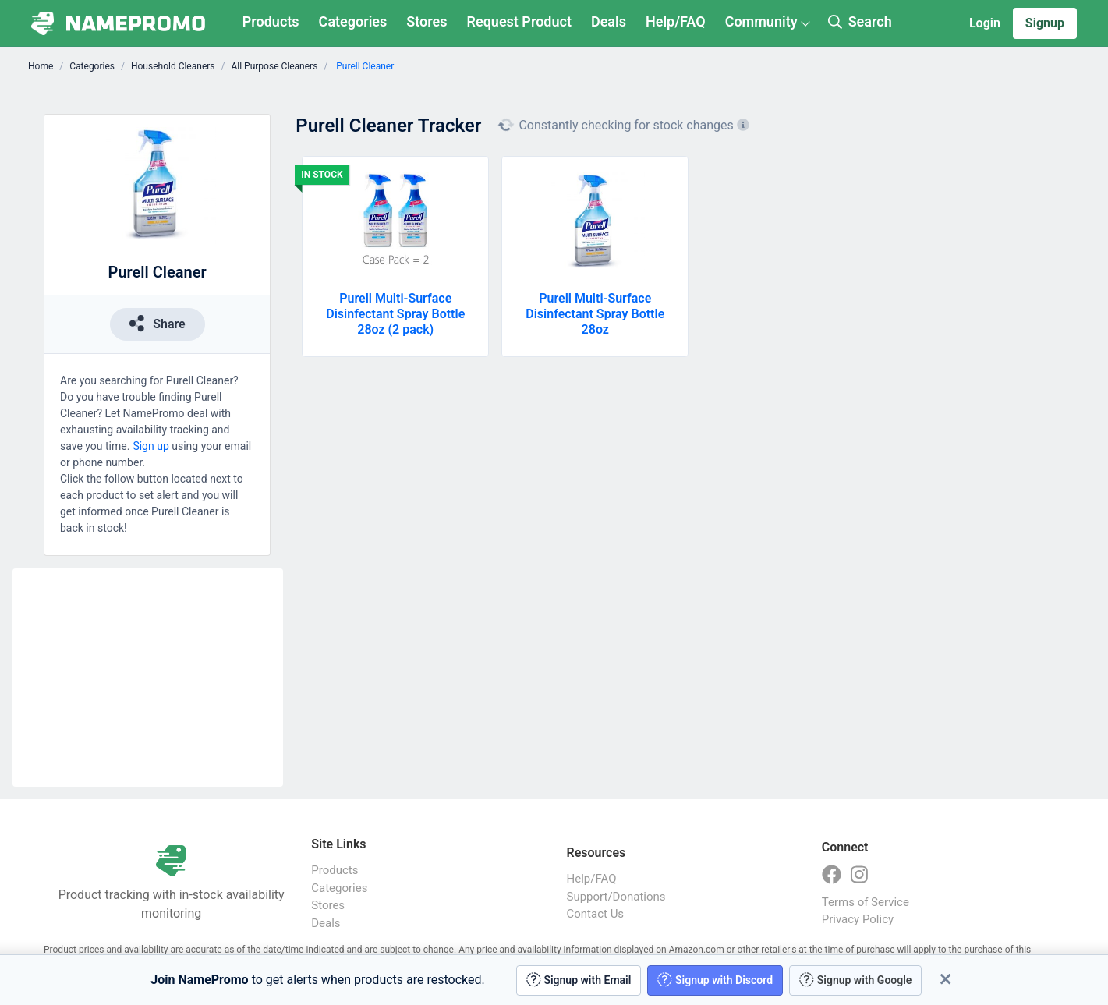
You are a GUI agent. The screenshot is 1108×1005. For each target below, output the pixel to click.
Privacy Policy (858, 919)
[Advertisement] (147, 677)
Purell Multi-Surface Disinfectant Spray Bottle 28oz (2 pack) (395, 314)
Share (157, 323)
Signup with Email (579, 979)
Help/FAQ (676, 21)
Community (761, 21)
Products (270, 21)
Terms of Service (865, 902)
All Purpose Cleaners (274, 66)
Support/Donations (616, 897)
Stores (426, 21)
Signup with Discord (715, 979)
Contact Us (596, 914)
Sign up (150, 446)
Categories (353, 21)
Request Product (519, 21)
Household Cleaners (173, 66)
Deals (608, 21)
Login (984, 23)
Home (40, 66)
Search (860, 21)
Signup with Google (855, 979)
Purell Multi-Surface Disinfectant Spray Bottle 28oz (595, 314)
